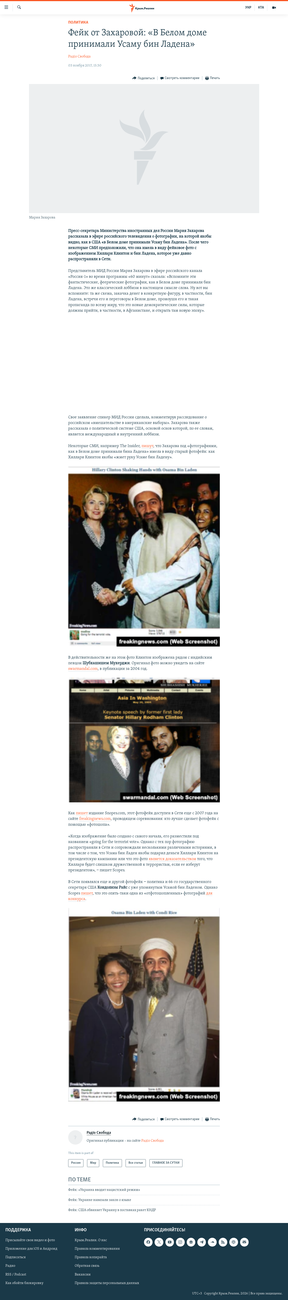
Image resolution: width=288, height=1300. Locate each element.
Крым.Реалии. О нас (91, 1240)
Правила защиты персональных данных (107, 1283)
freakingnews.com (95, 819)
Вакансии (83, 1274)
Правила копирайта (91, 1257)
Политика (78, 22)
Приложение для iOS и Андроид (31, 1249)
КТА (261, 7)
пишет (82, 813)
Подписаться (15, 1257)
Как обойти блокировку (24, 1283)
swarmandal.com (83, 669)
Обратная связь (87, 1266)
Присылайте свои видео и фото (30, 1240)
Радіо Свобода (79, 56)
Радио (10, 1266)
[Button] (143, 78)
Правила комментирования (97, 1249)
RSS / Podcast (15, 1274)
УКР (248, 7)
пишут (147, 446)
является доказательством (172, 859)
